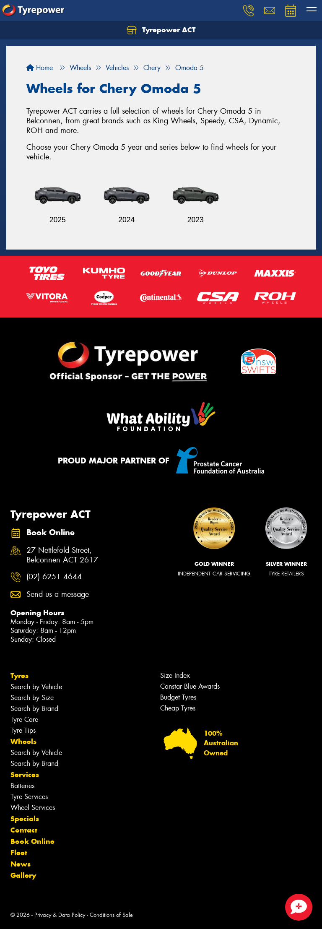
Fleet (18, 852)
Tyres (19, 675)
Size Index (175, 675)
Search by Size (32, 697)
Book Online (32, 841)
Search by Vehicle (36, 686)
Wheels (23, 741)
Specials (24, 818)
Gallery (23, 875)
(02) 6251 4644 (54, 577)
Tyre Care (24, 719)
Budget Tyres (178, 697)
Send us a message (57, 594)
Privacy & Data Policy (59, 915)
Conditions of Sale (111, 915)
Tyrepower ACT (161, 30)
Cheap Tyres (177, 708)
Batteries (22, 785)
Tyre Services (29, 796)
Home (39, 67)
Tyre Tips (23, 730)
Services (24, 774)
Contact (23, 830)
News (20, 864)
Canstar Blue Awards (190, 686)
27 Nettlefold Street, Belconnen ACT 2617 (62, 555)
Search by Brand (34, 708)
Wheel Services (32, 807)
